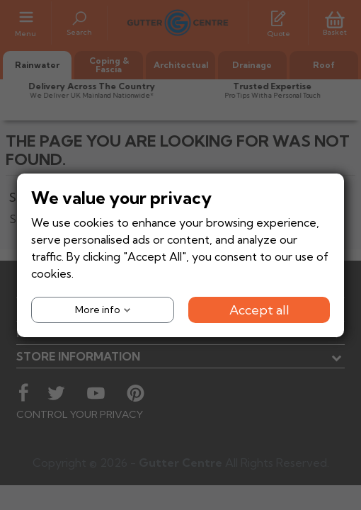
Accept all (259, 309)
